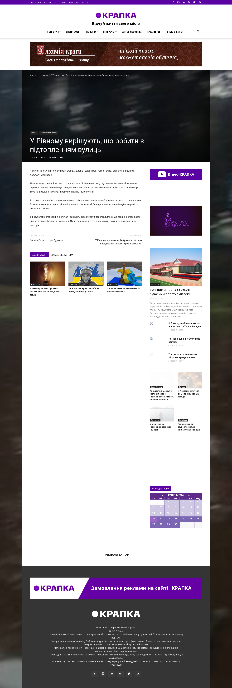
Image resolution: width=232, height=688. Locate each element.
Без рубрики (156, 387)
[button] (198, 32)
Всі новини (160, 457)
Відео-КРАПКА (176, 174)
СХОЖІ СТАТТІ (39, 255)
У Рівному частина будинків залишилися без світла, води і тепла (45, 291)
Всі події (176, 539)
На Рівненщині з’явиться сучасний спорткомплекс (170, 292)
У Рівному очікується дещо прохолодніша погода (188, 394)
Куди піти (154, 31)
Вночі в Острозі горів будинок (46, 240)
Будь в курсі (176, 31)
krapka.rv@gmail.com (131, 661)
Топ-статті (54, 31)
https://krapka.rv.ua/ (137, 644)
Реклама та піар (117, 554)
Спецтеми (73, 31)
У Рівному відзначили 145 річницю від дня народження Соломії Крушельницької (118, 242)
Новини (92, 31)
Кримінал (183, 420)
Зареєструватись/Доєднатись (75, 2)
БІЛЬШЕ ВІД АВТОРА (62, 255)
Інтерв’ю (110, 31)
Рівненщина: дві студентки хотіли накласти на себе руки (189, 427)
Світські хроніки (131, 31)
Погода (182, 387)
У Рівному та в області (48, 133)
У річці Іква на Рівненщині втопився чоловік (160, 427)
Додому (34, 75)
